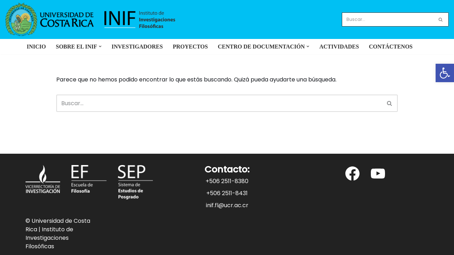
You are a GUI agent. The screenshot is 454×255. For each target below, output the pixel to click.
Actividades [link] (339, 47)
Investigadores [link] (137, 47)
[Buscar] (387, 19)
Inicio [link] (36, 47)
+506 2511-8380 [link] (227, 181)
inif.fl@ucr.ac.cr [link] (227, 205)
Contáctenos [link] (391, 47)
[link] (445, 73)
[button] (100, 46)
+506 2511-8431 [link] (227, 193)
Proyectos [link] (190, 47)
